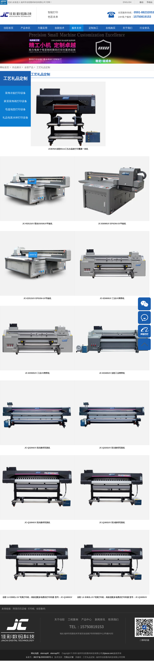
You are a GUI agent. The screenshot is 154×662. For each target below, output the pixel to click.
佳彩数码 (40, 608)
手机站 (149, 2)
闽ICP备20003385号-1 (43, 657)
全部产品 (28, 67)
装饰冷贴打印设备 (15, 93)
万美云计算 (69, 657)
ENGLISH (127, 2)
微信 (141, 2)
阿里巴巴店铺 (19, 608)
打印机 (31, 608)
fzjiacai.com (108, 653)
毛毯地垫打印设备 (15, 109)
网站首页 (4, 67)
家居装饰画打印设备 (15, 101)
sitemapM (44, 653)
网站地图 (35, 653)
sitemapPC (55, 653)
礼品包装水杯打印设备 (15, 117)
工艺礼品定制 (43, 67)
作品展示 (16, 67)
